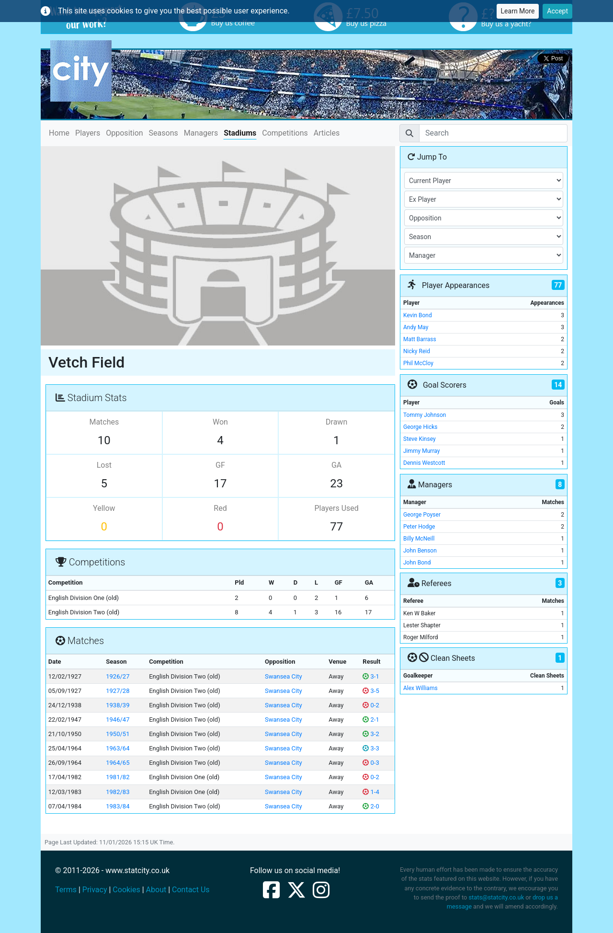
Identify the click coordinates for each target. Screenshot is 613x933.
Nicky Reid (416, 351)
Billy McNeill (418, 538)
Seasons (163, 133)
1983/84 (117, 806)
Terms (66, 889)
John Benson (420, 550)
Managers (201, 133)
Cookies (126, 889)
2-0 (371, 806)
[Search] (493, 133)
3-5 (371, 690)
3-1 (371, 676)
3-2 (371, 733)
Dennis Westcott (424, 463)
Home (59, 132)
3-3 (371, 748)
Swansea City (283, 676)
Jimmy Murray (421, 451)
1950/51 (117, 733)
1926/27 (117, 676)
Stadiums (240, 133)
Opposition (124, 133)
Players (87, 133)
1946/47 (117, 719)
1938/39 (117, 705)
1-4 (371, 791)
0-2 (371, 705)
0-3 (371, 762)
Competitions (285, 133)
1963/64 (117, 748)
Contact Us (191, 889)
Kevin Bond (417, 315)
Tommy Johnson (424, 415)
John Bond (417, 562)
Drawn (336, 421)
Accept (557, 11)
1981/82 (117, 777)
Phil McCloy (418, 363)
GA (336, 465)
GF (220, 465)
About (156, 889)
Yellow (104, 508)
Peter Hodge (419, 526)
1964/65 (117, 762)
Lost (104, 465)
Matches (104, 421)
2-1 (371, 719)
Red (220, 508)
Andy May (415, 327)
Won (220, 421)
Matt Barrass (419, 339)
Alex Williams (420, 688)
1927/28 (117, 690)
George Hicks (420, 427)
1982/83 (117, 791)
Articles (327, 133)
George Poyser (422, 514)
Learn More (518, 11)
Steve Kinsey (419, 439)
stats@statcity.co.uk (496, 897)
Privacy (94, 889)
